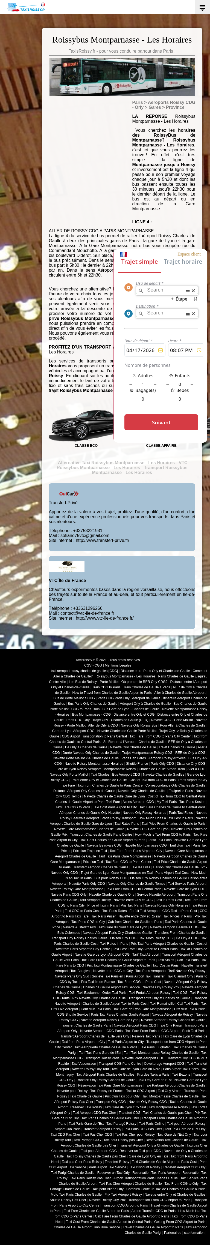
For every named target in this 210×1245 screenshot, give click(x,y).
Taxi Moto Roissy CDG (156, 938)
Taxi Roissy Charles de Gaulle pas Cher (96, 1156)
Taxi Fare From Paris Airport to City (136, 851)
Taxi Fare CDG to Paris (73, 807)
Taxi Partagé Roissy (121, 1124)
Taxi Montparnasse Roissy (168, 1107)
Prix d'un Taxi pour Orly (122, 1096)
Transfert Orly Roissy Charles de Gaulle (106, 1080)
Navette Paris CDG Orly (68, 894)
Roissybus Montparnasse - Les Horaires (125, 676)
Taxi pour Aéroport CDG (99, 1151)
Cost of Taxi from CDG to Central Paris (177, 796)
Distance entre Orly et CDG (133, 714)
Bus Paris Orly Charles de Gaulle (92, 704)
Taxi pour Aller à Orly (108, 1189)
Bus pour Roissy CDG (110, 878)
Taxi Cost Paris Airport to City (115, 807)
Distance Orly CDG (191, 764)
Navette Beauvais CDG (104, 845)
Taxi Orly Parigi (170, 1025)
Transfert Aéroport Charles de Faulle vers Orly (94, 1036)
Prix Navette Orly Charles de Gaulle (99, 998)
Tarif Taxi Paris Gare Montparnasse (124, 856)
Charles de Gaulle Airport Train (162, 769)
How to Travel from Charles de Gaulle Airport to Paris (111, 693)
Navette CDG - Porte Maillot (172, 720)
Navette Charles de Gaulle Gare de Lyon (114, 796)
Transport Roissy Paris (102, 1058)
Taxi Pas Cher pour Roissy (134, 1134)
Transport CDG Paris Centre (120, 1064)
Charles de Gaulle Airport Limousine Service (87, 1227)
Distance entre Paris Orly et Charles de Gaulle (155, 671)
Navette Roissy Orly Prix (107, 1200)
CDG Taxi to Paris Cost (179, 911)
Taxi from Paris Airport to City (83, 1042)
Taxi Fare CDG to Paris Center (128, 862)
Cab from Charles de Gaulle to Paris (135, 922)
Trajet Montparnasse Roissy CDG (147, 753)
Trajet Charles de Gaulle (177, 747)
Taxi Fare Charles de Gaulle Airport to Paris (96, 1211)
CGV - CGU (93, 665)
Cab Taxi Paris (188, 960)
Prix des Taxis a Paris (153, 1074)
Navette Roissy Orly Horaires (166, 905)
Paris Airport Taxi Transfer (145, 976)
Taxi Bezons (181, 1074)
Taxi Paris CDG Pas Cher (143, 1129)
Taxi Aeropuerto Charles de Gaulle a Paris (105, 1047)
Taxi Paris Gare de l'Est (86, 1124)
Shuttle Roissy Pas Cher (68, 1200)
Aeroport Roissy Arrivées (167, 758)
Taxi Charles (100, 774)
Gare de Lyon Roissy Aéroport (78, 769)
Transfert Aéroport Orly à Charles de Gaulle (151, 1145)
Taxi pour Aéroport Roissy (186, 1124)
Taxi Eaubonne (88, 993)
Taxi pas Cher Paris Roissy (82, 1162)
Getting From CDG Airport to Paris (179, 1222)
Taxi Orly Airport (170, 1091)
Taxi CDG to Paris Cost (82, 911)
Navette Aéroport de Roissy (172, 1014)
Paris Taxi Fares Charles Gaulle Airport (120, 1014)
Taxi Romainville (162, 1004)
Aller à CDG (197, 769)
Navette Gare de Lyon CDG (184, 889)
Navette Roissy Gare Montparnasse (76, 889)
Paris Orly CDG (162, 764)
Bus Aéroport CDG (126, 774)
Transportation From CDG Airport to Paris (159, 1200)
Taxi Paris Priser (103, 916)
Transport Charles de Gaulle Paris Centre (101, 834)
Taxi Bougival (81, 971)
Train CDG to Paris (106, 687)
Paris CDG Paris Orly (114, 698)
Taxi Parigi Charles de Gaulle (72, 1173)
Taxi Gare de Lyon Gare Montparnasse (142, 1009)
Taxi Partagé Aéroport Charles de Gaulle (175, 1085)
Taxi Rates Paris (127, 824)
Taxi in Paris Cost (169, 900)
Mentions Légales (118, 665)
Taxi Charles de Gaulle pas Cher (167, 1113)
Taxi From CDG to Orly (181, 1184)
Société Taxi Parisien (107, 976)
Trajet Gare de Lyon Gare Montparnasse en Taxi (117, 873)
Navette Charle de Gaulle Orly (111, 894)
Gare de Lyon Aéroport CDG (73, 731)
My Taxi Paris (167, 802)
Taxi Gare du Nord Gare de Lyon (122, 927)
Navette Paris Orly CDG (87, 884)
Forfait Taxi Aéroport (144, 911)
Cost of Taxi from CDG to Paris (153, 780)
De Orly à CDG (187, 938)
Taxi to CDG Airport (140, 1091)
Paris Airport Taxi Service (107, 1167)
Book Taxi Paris (194, 1031)
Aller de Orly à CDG (103, 725)
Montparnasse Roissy (120, 769)
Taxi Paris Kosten (192, 802)
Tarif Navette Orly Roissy (187, 971)
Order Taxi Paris (114, 993)
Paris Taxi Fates (181, 813)
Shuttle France (137, 764)
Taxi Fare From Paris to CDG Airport (152, 1031)
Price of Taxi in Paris (103, 905)
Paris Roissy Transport (119, 818)
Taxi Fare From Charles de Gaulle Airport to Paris (118, 960)
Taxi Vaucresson (84, 1064)
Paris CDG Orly (78, 720)
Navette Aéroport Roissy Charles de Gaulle (173, 1020)
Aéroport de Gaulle (146, 698)
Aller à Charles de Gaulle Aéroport (179, 693)
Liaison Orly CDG (123, 938)
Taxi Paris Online (151, 1124)
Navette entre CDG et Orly (113, 971)
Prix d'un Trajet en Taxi (90, 851)
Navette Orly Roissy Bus (139, 725)
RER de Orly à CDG (190, 753)
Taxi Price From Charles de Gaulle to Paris (173, 824)
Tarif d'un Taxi (180, 845)
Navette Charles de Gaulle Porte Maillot (127, 731)
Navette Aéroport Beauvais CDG (174, 927)
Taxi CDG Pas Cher (65, 1134)
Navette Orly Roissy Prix (161, 987)
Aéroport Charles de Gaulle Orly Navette (89, 813)
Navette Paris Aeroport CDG (143, 1058)
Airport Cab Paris (67, 1129)
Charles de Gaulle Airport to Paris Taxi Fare (87, 802)
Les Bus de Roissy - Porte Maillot (94, 682)
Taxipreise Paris (181, 791)
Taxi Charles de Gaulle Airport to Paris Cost (164, 1162)
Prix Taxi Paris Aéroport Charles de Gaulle (162, 944)
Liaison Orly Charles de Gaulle (176, 867)
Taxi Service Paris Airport (186, 884)
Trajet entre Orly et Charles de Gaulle (99, 780)
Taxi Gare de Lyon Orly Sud (125, 1107)
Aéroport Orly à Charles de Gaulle (145, 704)
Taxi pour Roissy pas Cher (123, 1140)
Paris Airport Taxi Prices (181, 1069)
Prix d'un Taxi (93, 862)
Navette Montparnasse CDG (145, 845)
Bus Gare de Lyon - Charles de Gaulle (130, 709)
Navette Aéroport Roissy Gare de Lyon (109, 1020)
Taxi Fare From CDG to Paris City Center (160, 736)
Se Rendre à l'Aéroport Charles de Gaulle (134, 742)
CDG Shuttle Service (72, 1014)
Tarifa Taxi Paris (160, 840)
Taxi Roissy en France (106, 1091)
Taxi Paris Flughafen (155, 1047)
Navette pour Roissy (72, 1091)
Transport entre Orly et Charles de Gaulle (159, 998)
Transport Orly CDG (111, 1102)
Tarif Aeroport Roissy (95, 900)
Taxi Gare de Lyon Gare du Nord (136, 1069)
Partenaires (172, 1233)
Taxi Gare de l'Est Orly (174, 1134)
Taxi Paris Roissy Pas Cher (90, 1178)
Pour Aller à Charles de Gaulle (182, 725)
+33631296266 (87, 608)
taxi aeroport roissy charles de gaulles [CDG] (84, 671)
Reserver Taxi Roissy (86, 1107)
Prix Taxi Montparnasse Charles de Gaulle (118, 965)
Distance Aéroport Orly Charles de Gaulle (84, 791)
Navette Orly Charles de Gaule (133, 747)
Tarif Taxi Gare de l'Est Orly (185, 1129)
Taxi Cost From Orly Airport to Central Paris (145, 949)
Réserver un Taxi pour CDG (140, 1151)
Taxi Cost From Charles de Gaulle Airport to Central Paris (108, 1222)
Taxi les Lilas (140, 867)
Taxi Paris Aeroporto (150, 971)
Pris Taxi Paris (131, 905)
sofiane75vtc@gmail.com (84, 535)
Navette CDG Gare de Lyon (147, 829)
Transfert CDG (130, 1113)
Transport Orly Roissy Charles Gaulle (79, 938)
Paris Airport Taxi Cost (171, 873)
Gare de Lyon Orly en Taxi (148, 1156)
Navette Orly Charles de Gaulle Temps (136, 884)
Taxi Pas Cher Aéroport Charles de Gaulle (130, 1184)
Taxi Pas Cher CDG (97, 1134)
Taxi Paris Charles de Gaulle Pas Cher (110, 1118)
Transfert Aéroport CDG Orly (184, 1167)
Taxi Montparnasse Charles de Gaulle (170, 1096)
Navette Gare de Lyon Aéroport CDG (102, 954)
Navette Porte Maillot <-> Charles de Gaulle (86, 758)
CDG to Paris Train (85, 709)
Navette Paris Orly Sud (72, 976)
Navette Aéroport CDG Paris (101, 1031)
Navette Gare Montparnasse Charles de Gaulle (89, 829)
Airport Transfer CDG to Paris (154, 1211)
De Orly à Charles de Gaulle (86, 747)
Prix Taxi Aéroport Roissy (123, 1194)
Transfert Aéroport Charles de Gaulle (100, 867)
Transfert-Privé (63, 502)
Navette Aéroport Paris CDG (135, 1025)
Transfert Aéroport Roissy (102, 1129)
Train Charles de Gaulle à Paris (146, 687)
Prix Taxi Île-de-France (98, 982)
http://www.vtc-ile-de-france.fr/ (105, 618)
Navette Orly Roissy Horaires (144, 813)
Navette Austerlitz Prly (79, 927)
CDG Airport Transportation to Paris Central (94, 736)
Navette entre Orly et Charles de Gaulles (175, 1194)
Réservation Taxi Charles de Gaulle (172, 1140)
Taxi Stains (166, 960)
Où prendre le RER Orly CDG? (144, 682)
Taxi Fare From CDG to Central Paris (133, 889)
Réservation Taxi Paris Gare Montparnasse (110, 1085)
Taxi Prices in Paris (177, 916)
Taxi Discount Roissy (144, 1167)
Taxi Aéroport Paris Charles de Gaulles (106, 1074)
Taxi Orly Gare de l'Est (154, 1080)
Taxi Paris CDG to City (88, 922)
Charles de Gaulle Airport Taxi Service (111, 987)
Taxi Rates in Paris (114, 944)
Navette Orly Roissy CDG (148, 1102)
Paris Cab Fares (133, 758)
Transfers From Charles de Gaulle (179, 933)
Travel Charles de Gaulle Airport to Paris (153, 1227)
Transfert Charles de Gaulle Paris (86, 1025)
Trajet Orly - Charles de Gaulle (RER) (120, 720)
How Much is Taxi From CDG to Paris (163, 834)
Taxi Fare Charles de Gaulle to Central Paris (172, 807)
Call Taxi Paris (188, 1004)
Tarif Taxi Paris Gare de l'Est (100, 1053)
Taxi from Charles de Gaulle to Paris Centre (110, 785)
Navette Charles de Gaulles (163, 774)
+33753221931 (87, 530)
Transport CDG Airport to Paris (125, 1205)
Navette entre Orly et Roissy (139, 916)
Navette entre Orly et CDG (133, 900)
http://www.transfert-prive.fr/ (102, 540)
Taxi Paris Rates (114, 911)
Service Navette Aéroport (155, 894)
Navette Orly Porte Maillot (69, 774)
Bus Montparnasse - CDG (91, 714)
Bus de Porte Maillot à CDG (74, 698)
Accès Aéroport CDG (138, 802)
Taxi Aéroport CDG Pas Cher (94, 1113)
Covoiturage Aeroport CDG (164, 1064)
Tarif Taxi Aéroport (145, 954)
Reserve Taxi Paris (146, 1036)
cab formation (194, 1233)
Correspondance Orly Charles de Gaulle (175, 785)
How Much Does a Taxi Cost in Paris (165, 818)
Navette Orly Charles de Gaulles (142, 791)
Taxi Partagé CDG (87, 1140)
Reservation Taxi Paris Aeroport (156, 1173)
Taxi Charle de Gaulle (86, 1096)
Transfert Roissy (117, 1162)
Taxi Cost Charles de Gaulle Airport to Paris (112, 840)
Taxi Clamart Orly (180, 976)
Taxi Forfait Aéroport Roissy (149, 993)
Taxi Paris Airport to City (126, 1042)
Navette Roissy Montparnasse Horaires (94, 764)
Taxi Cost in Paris (166, 965)
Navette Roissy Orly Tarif (90, 1069)
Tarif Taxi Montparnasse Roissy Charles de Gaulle (161, 1053)
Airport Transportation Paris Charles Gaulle (145, 1178)
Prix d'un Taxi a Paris (190, 1009)
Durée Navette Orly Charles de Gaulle (91, 753)
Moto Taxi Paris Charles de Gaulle (76, 1194)
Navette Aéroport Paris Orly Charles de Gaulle (117, 933)
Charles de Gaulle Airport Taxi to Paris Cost (115, 1004)
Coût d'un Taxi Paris (95, 1009)
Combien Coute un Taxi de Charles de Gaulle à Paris (165, 1189)
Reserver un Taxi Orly (113, 1173)
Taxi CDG (180, 993)
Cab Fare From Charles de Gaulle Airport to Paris (132, 1216)
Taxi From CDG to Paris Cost (139, 982)
